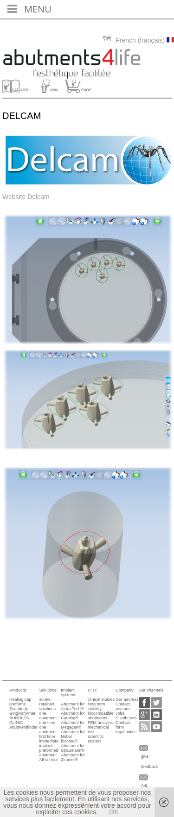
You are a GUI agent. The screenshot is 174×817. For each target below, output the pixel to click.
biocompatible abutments (101, 715)
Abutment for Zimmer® (73, 757)
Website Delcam (26, 196)
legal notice (126, 732)
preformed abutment (48, 752)
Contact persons (123, 706)
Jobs (120, 713)
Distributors (126, 718)
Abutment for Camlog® (73, 715)
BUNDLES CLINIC (19, 720)
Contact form (123, 725)
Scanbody (18, 708)
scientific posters (96, 738)
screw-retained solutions (47, 704)
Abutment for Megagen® (73, 725)
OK (113, 812)
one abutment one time (48, 718)
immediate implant (48, 743)
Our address (127, 699)
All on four (48, 759)
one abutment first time (48, 732)
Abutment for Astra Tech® (73, 706)
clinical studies (101, 699)
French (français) (137, 40)
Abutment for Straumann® (73, 748)
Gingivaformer (22, 713)
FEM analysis (100, 722)
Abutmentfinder (23, 727)
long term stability (96, 706)
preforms (17, 704)
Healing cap (20, 699)
